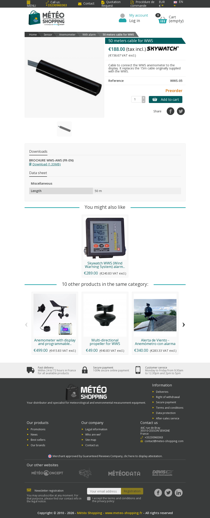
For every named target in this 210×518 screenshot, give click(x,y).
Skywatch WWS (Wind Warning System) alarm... (105, 265)
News (34, 434)
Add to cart (165, 99)
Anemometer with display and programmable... (55, 342)
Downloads (38, 151)
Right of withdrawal (168, 397)
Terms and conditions (169, 407)
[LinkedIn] (178, 492)
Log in (134, 20)
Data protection (166, 413)
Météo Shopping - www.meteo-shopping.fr (109, 513)
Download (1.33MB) (46, 164)
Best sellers (38, 439)
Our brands (38, 445)
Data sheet (38, 172)
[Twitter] (168, 492)
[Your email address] (104, 491)
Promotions (38, 429)
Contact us (92, 445)
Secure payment (166, 402)
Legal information (96, 429)
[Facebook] (158, 492)
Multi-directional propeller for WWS (105, 342)
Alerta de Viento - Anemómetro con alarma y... (155, 344)
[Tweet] (181, 111)
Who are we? (93, 434)
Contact (86, 3)
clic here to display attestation (143, 456)
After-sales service (167, 418)
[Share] (170, 111)
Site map (90, 439)
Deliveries (162, 391)
